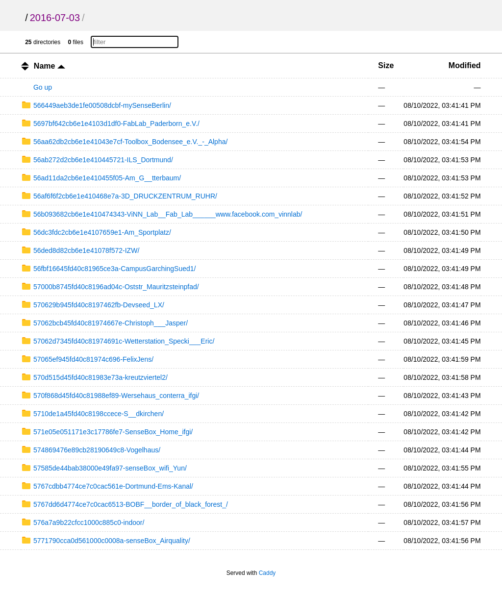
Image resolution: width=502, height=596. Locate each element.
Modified (465, 65)
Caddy (267, 573)
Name (49, 66)
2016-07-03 (55, 17)
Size (386, 65)
